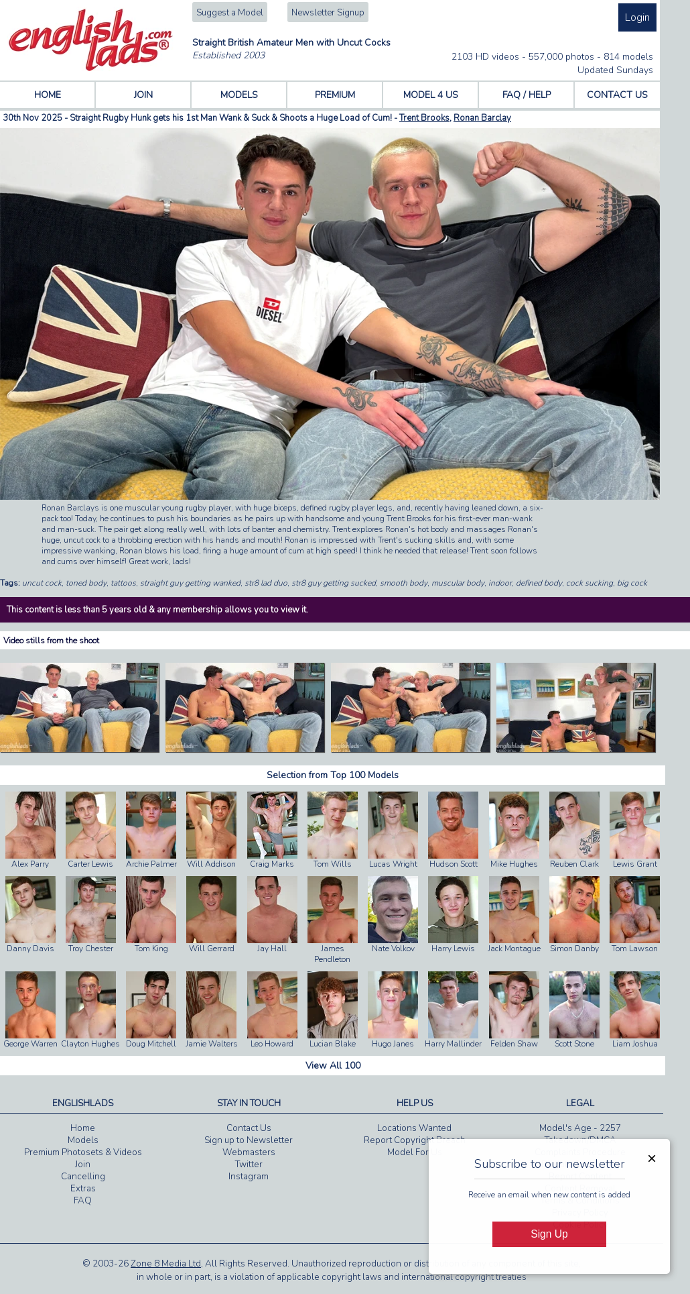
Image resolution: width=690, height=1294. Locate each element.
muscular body (457, 583)
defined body (539, 583)
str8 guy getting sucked (333, 583)
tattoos (123, 583)
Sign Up (549, 1234)
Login (637, 17)
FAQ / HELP (526, 95)
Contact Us (248, 1128)
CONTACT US (617, 95)
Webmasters (248, 1152)
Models (83, 1140)
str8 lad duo (266, 583)
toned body (86, 583)
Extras (83, 1189)
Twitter (249, 1164)
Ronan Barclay (482, 118)
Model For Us (414, 1152)
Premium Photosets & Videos (83, 1152)
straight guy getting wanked (190, 583)
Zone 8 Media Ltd (166, 1264)
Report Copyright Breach (415, 1140)
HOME (47, 95)
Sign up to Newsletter (248, 1140)
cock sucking (589, 583)
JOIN (143, 95)
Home (82, 1128)
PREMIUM (335, 95)
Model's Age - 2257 (580, 1128)
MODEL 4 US (430, 95)
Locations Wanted (414, 1128)
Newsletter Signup (327, 13)
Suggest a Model (229, 13)
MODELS (239, 95)
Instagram (248, 1177)
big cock (632, 583)
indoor (500, 583)
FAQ (83, 1201)
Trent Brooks (424, 118)
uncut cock (42, 583)
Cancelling (83, 1177)
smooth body (403, 583)
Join (82, 1164)
